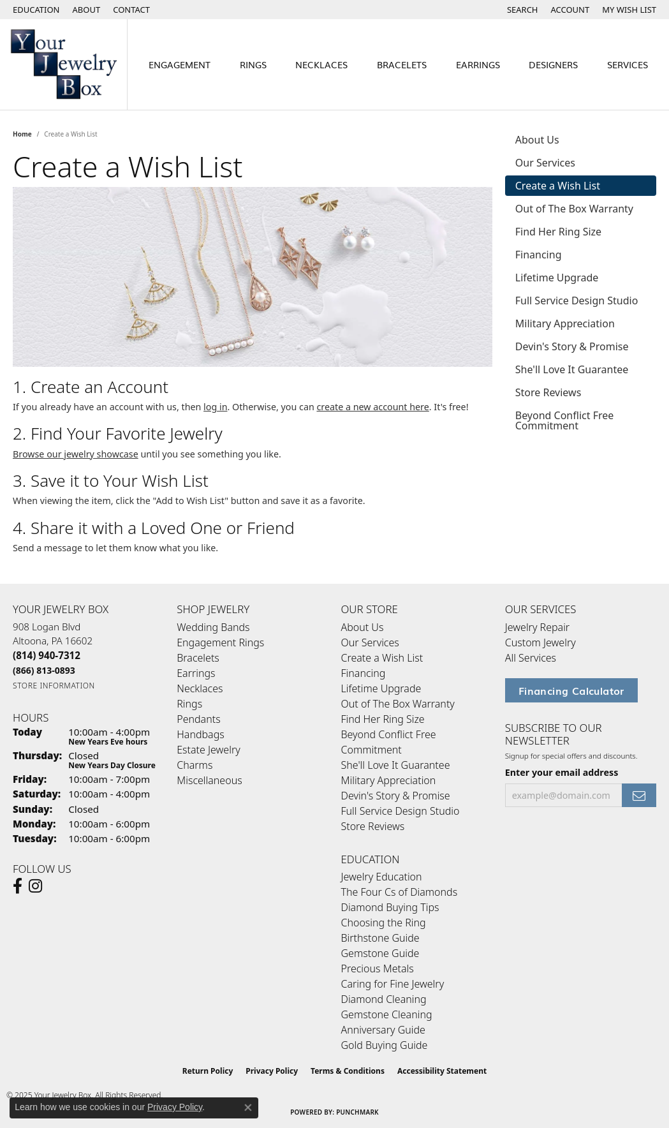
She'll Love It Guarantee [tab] (571, 369)
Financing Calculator (571, 690)
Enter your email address (562, 772)
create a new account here (372, 407)
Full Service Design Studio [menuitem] (400, 811)
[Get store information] (54, 685)
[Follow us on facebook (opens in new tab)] (17, 886)
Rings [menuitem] (189, 704)
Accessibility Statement (442, 1070)
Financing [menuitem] (363, 673)
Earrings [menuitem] (196, 673)
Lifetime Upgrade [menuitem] (381, 688)
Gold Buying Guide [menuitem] (384, 1045)
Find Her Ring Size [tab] (558, 232)
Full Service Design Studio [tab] (576, 300)
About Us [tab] (537, 140)
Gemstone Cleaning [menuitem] (386, 1014)
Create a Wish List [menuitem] (382, 658)
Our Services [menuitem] (370, 642)
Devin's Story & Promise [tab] (572, 346)
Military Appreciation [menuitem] (388, 780)
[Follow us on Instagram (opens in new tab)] (35, 886)
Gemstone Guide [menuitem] (380, 953)
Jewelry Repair (537, 627)
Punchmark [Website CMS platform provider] (357, 1112)
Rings (253, 64)
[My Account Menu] (570, 9)
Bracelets (402, 64)
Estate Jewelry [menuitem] (208, 750)
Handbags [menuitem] (200, 734)
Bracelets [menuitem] (198, 658)
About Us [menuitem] (362, 627)
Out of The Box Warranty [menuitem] (398, 704)
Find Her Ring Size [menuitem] (383, 719)
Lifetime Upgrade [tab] (557, 278)
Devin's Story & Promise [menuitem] (395, 796)
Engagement (179, 64)
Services (627, 64)
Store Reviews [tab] (548, 392)
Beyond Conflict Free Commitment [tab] (564, 420)
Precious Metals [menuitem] (377, 968)
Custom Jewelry (540, 642)
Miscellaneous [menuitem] (209, 780)
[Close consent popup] (248, 1107)
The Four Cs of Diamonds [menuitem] (399, 892)
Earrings (478, 64)
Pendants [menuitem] (198, 719)
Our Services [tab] (545, 163)
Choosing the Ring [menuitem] (383, 923)
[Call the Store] (46, 655)
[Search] (522, 9)
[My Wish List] (629, 9)
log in (215, 407)
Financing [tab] (538, 255)
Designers (553, 64)
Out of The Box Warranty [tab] (574, 209)
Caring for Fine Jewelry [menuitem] (393, 984)
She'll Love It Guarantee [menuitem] (395, 765)
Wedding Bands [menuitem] (213, 627)
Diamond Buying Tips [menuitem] (390, 907)
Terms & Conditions (348, 1070)
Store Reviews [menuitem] (373, 826)
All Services (530, 658)
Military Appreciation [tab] (565, 323)
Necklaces (321, 64)
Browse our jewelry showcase (75, 454)
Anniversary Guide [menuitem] (383, 1030)
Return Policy (207, 1070)
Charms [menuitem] (194, 765)
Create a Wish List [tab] (557, 186)
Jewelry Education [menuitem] (381, 877)
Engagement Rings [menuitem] (220, 642)
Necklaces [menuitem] (200, 688)
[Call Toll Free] (44, 670)
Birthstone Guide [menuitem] (380, 938)
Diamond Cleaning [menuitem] (384, 999)
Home (22, 134)
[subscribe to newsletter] (639, 795)
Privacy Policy (272, 1070)
